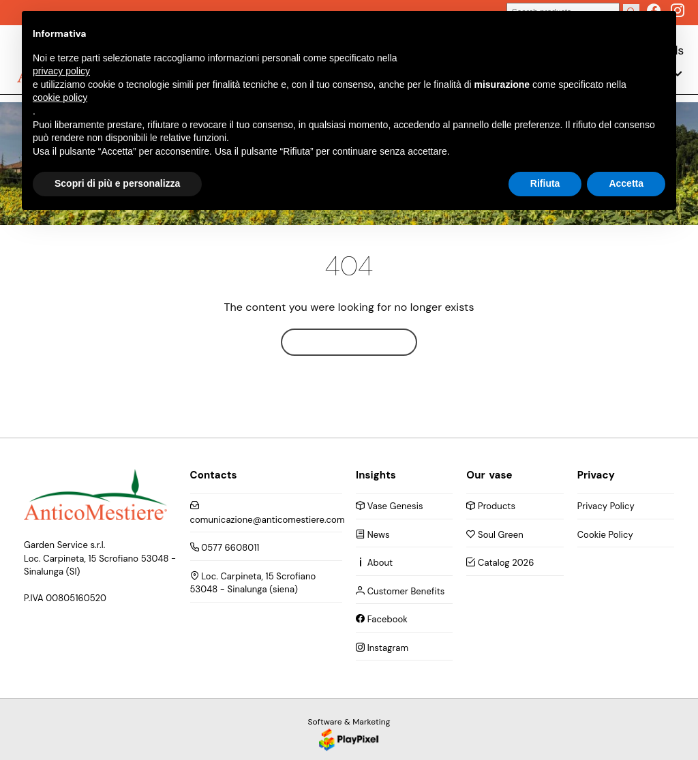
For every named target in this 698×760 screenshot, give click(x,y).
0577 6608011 (225, 547)
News (373, 535)
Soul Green (494, 535)
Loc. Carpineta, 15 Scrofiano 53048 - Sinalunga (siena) (253, 583)
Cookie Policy (605, 535)
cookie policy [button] (60, 97)
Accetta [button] (626, 183)
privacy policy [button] (61, 70)
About (374, 562)
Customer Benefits (400, 591)
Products (490, 506)
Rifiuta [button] (545, 183)
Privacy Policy (606, 506)
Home (349, 342)
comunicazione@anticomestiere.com (266, 513)
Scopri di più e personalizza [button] (117, 183)
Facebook (382, 619)
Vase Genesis (389, 506)
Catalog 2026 (500, 562)
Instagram (382, 648)
